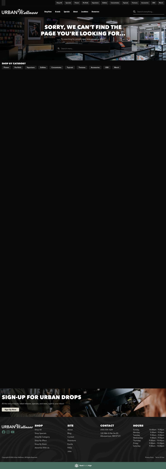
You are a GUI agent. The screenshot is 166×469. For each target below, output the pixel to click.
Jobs (69, 451)
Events (70, 444)
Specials (67, 11)
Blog (69, 433)
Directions (71, 440)
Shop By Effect (41, 440)
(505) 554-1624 (106, 430)
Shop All (38, 430)
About (75, 11)
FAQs (69, 448)
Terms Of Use (159, 457)
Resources (95, 11)
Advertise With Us (42, 448)
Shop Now (48, 11)
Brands (57, 11)
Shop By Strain (41, 444)
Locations (84, 11)
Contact (70, 437)
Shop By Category (42, 437)
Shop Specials (40, 433)
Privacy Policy (149, 457)
